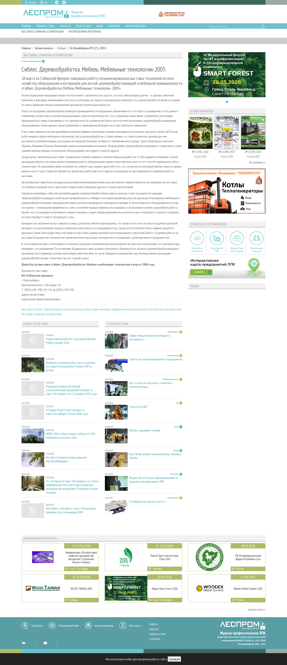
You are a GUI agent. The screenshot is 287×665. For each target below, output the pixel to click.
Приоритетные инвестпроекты (237, 250)
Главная (26, 26)
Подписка (37, 625)
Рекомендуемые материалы (85, 31)
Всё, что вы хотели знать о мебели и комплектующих (150, 385)
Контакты (135, 625)
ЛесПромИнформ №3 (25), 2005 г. (88, 48)
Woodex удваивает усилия (144, 430)
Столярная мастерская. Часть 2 (147, 501)
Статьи (61, 48)
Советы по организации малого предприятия (155, 359)
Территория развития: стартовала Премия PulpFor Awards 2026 (71, 341)
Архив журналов (104, 625)
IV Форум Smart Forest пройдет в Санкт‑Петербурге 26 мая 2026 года (67, 412)
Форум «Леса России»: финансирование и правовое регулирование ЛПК (153, 479)
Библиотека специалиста (197, 250)
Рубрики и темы (45, 26)
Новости (65, 26)
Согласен (174, 659)
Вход (32, 2)
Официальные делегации (256, 250)
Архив (99, 26)
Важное (154, 624)
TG (64, 2)
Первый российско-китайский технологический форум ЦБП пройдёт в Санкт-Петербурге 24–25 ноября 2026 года (71, 390)
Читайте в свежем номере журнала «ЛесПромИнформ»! (66, 459)
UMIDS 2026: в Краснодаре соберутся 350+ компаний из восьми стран (71, 435)
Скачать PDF (200, 156)
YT (45, 643)
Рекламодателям (135, 26)
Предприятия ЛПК (217, 250)
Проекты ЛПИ (83, 26)
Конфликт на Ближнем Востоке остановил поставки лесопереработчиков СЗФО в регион (70, 366)
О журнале (114, 26)
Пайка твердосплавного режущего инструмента (149, 337)
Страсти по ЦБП (138, 407)
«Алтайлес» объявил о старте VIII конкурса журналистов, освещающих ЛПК (71, 510)
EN (45, 2)
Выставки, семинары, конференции (43, 31)
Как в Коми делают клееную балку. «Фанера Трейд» (155, 456)
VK (56, 2)
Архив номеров (44, 48)
